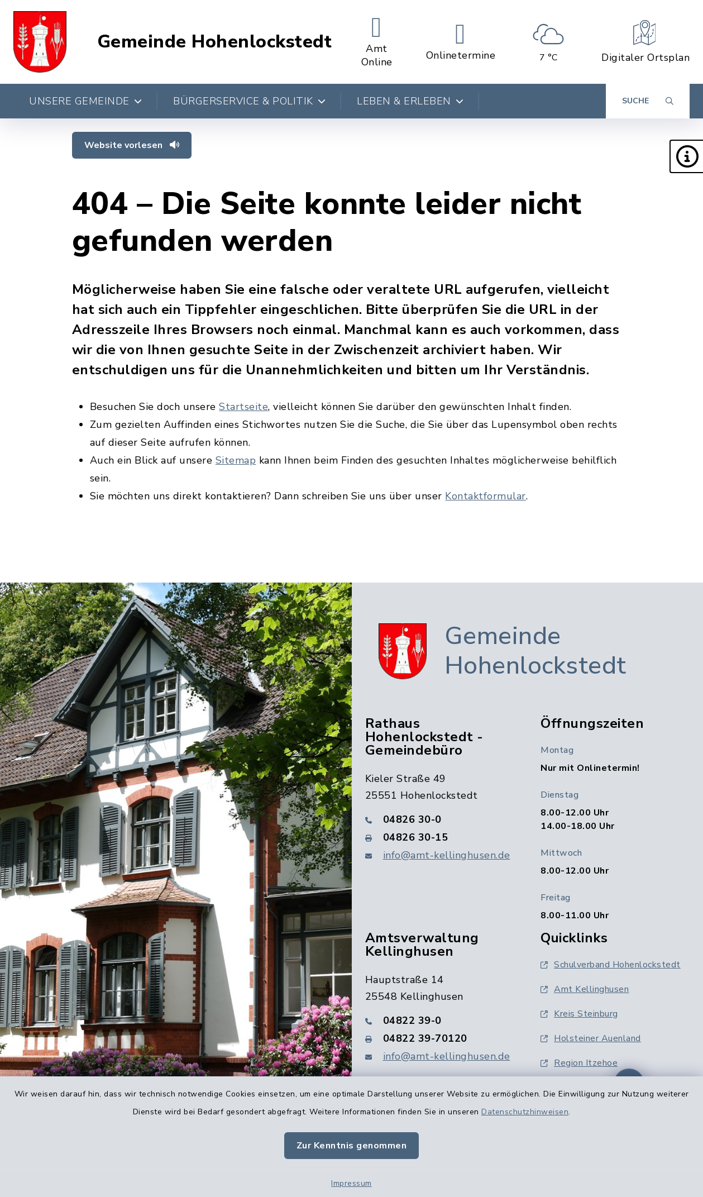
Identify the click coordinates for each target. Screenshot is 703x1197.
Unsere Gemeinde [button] (85, 101)
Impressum (351, 1183)
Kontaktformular (485, 496)
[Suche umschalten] (648, 101)
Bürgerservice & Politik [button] (249, 101)
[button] (686, 156)
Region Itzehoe (579, 1063)
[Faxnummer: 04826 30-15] (439, 837)
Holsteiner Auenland (591, 1038)
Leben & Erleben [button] (410, 101)
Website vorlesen (131, 145)
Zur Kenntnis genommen (351, 1145)
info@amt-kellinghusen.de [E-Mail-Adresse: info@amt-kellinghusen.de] (446, 855)
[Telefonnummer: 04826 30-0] (439, 819)
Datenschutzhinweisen (524, 1112)
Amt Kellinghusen (585, 989)
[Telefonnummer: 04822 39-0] (439, 1020)
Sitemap (236, 460)
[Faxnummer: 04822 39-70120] (439, 1038)
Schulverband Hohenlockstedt (611, 964)
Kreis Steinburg (579, 1014)
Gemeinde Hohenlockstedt (214, 42)
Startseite (243, 406)
